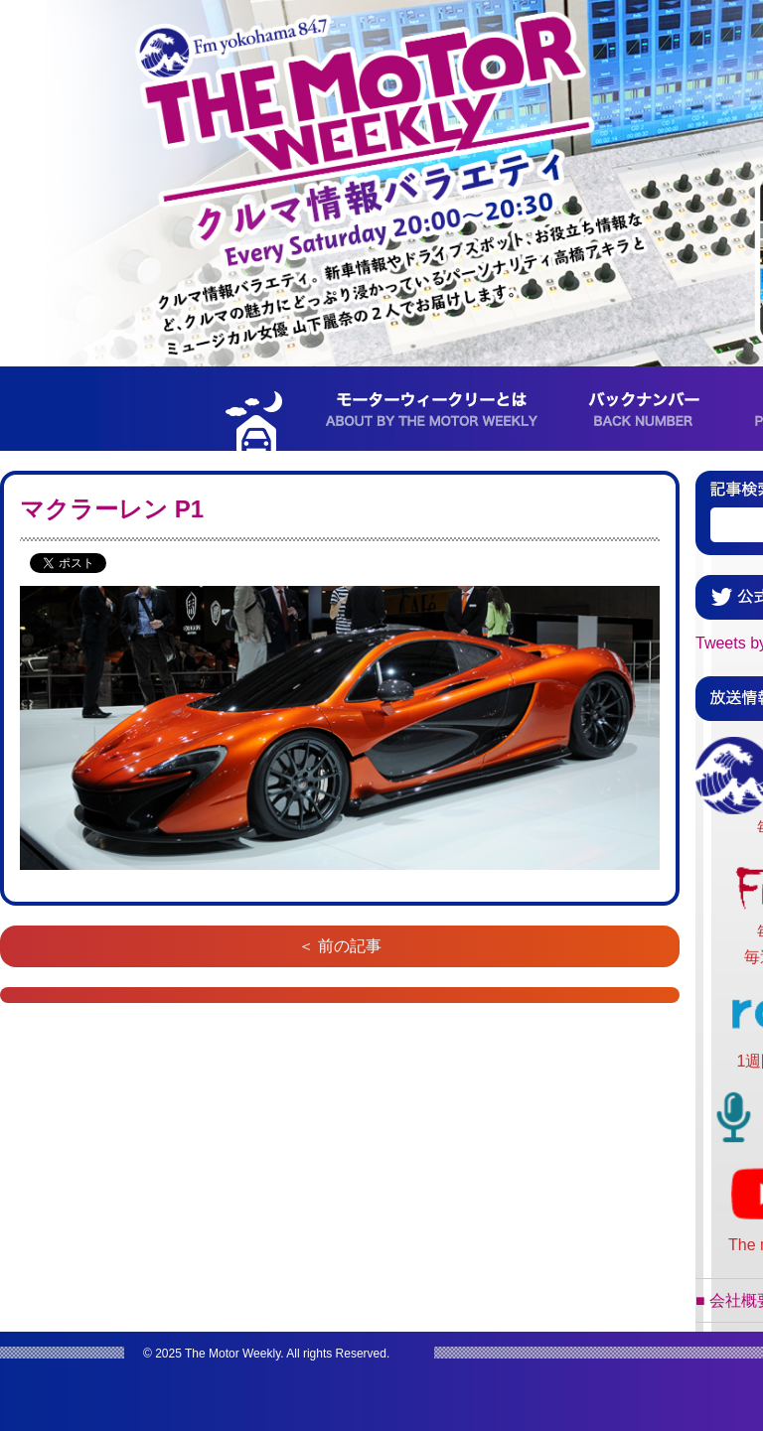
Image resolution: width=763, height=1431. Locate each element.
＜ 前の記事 (340, 945)
